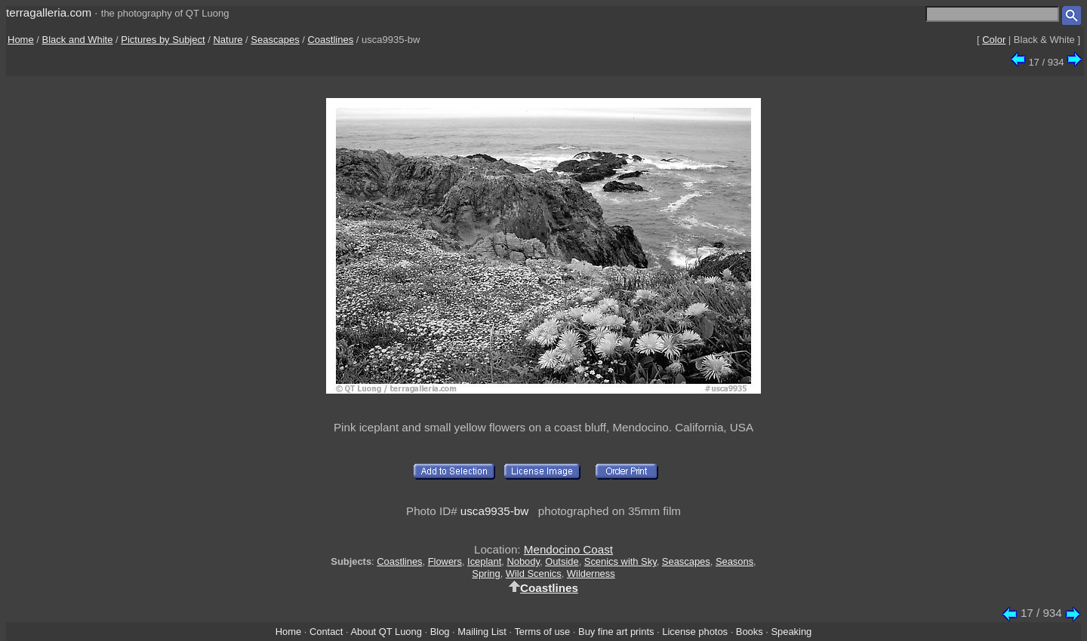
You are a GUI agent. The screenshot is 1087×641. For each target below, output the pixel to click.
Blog (440, 631)
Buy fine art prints (616, 631)
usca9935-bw (494, 511)
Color (993, 39)
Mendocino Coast (568, 549)
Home (21, 39)
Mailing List (482, 631)
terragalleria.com (48, 12)
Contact (326, 631)
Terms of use (542, 631)
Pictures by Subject (163, 39)
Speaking (791, 631)
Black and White (77, 39)
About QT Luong (385, 631)
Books (749, 631)
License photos (695, 631)
